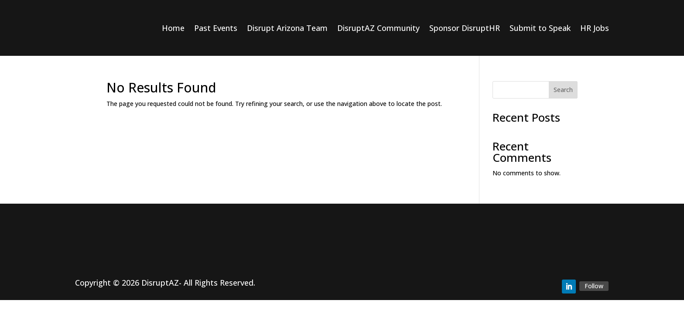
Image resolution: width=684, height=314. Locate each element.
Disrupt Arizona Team (287, 28)
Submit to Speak (540, 28)
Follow (594, 286)
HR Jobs (594, 28)
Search (563, 89)
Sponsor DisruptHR (464, 28)
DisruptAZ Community (378, 28)
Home (173, 28)
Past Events (215, 28)
